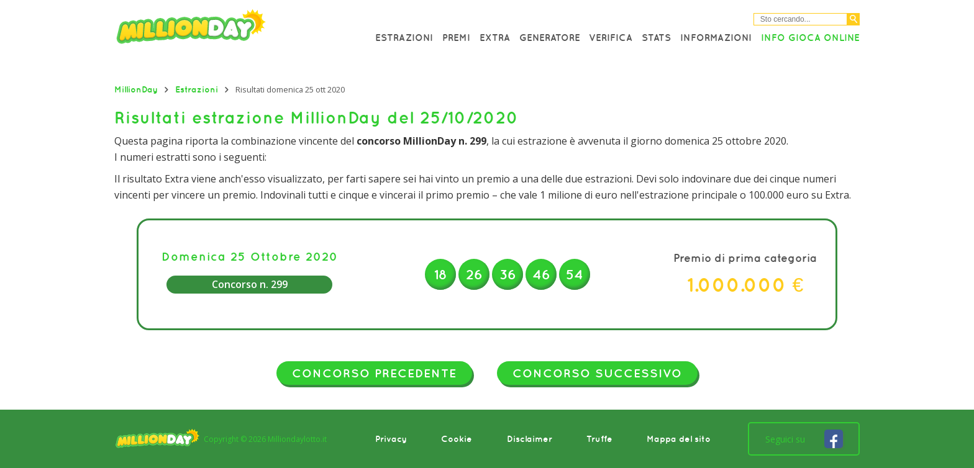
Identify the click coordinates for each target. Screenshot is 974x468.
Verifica (610, 37)
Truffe (599, 439)
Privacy (391, 439)
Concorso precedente (374, 373)
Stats (656, 37)
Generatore (549, 37)
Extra (495, 37)
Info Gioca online (810, 37)
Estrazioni (404, 37)
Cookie (456, 439)
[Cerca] (853, 19)
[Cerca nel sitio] (800, 19)
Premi (456, 37)
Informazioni (716, 37)
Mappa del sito (679, 439)
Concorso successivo (597, 373)
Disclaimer (529, 439)
